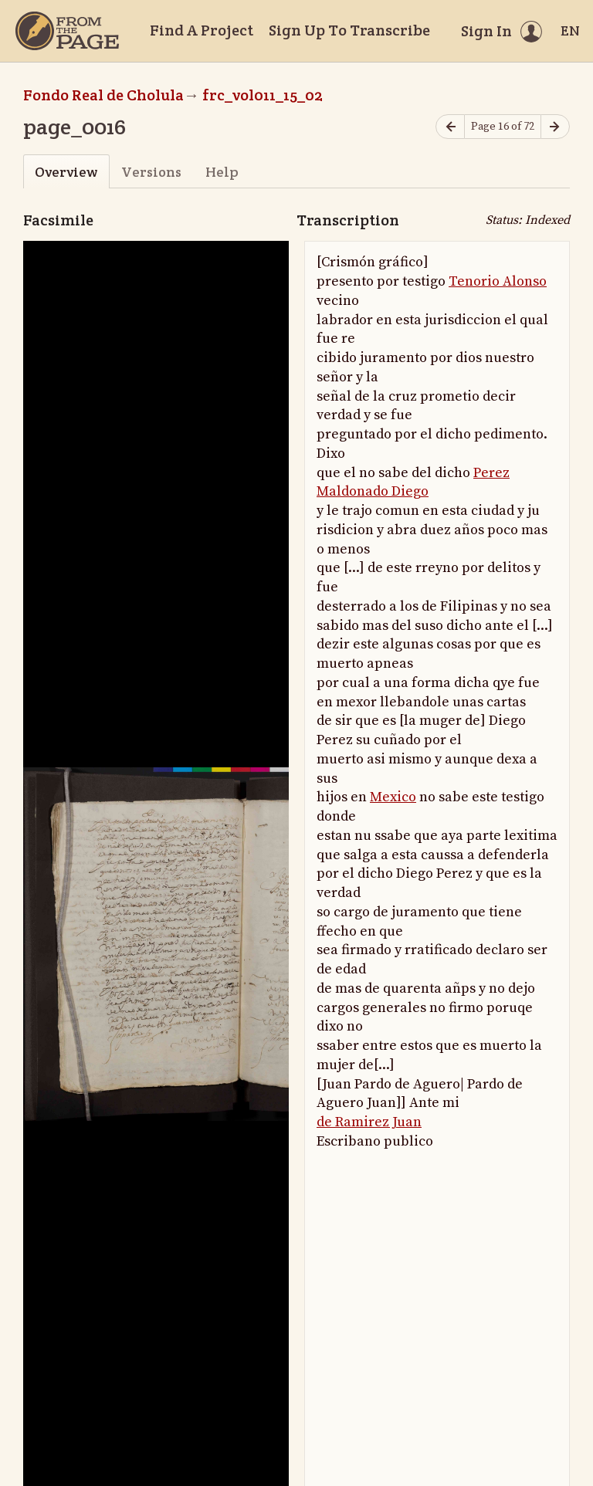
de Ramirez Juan (369, 1122)
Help (222, 172)
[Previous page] (450, 127)
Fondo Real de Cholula (103, 95)
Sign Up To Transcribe (349, 30)
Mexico (393, 797)
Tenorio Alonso (498, 281)
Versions (151, 172)
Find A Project (201, 30)
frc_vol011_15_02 (262, 95)
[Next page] (555, 127)
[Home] (67, 31)
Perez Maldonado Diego (413, 482)
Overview (66, 172)
